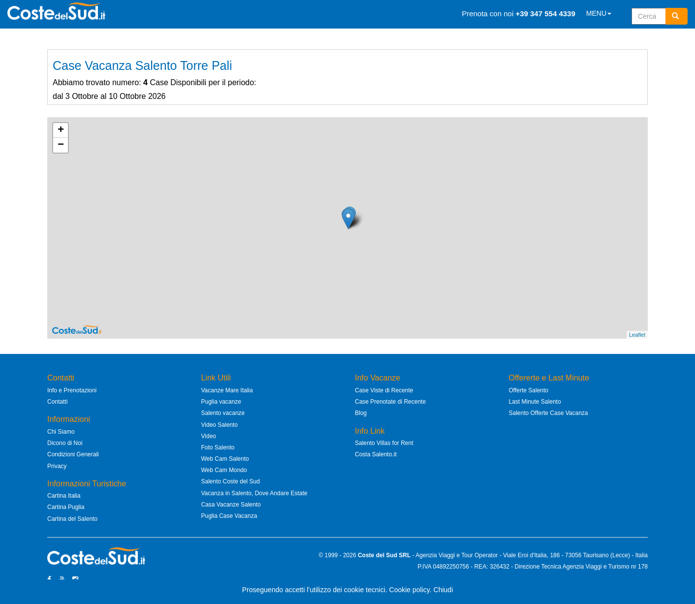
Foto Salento (218, 447)
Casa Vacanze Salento (231, 504)
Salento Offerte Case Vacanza (548, 413)
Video (208, 436)
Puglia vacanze (221, 401)
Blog (361, 413)
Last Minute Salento (535, 401)
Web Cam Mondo (224, 470)
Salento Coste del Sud (230, 481)
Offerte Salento (529, 390)
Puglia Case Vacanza (229, 515)
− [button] (61, 145)
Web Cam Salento (225, 458)
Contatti (57, 401)
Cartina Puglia (65, 507)
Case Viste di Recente (384, 390)
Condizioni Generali (73, 454)
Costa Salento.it (376, 454)
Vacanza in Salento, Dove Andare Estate (254, 493)
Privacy (56, 466)
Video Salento (219, 424)
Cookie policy (409, 590)
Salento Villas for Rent (384, 443)
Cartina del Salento (72, 518)
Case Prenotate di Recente (390, 401)
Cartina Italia (63, 495)
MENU (598, 13)
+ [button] (61, 130)
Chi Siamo (60, 431)
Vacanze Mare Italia (227, 390)
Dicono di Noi (64, 443)
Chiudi (443, 590)
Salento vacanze (223, 413)
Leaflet (637, 335)
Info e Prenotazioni (71, 390)
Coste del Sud (377, 555)
